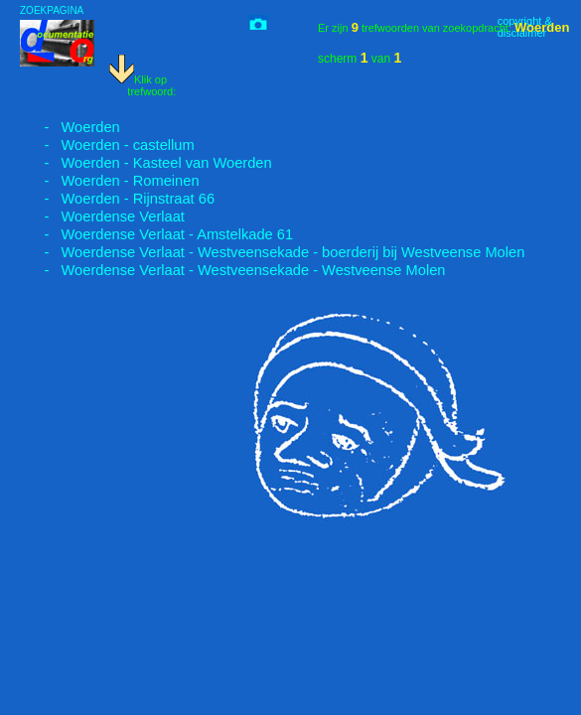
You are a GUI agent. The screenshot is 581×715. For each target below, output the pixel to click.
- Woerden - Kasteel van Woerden (146, 163)
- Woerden (70, 127)
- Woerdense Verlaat (102, 216)
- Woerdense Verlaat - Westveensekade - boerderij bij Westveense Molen (272, 252)
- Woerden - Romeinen (110, 181)
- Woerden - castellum (107, 145)
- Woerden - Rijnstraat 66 (117, 199)
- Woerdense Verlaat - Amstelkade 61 (156, 234)
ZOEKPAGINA (51, 10)
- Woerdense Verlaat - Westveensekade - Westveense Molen (233, 270)
